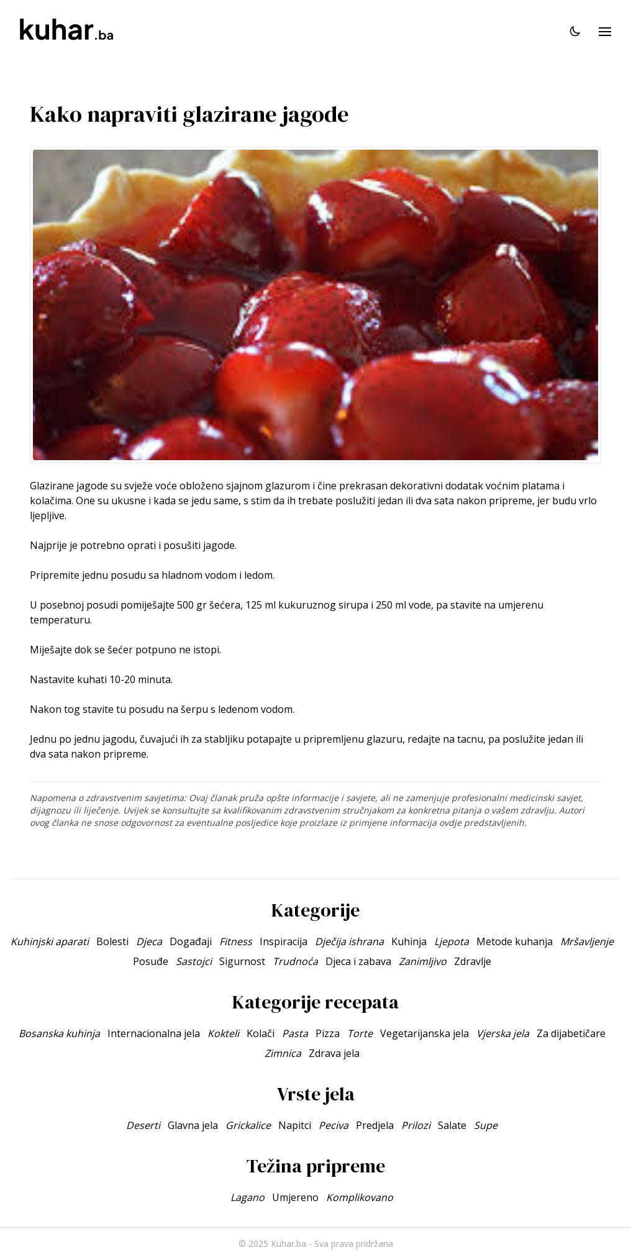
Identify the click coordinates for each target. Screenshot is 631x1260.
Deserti (143, 1125)
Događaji (191, 941)
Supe (485, 1125)
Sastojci (194, 961)
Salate (452, 1125)
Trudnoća (295, 961)
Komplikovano (359, 1197)
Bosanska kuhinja (59, 1033)
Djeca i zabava (358, 961)
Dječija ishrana (349, 941)
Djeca (149, 941)
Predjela (375, 1125)
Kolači (261, 1033)
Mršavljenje (587, 941)
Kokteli (223, 1033)
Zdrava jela (334, 1053)
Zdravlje (472, 961)
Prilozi (415, 1125)
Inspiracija (283, 941)
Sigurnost (242, 961)
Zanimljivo (423, 961)
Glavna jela (193, 1125)
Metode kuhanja (514, 941)
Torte (360, 1033)
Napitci (294, 1125)
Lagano (247, 1197)
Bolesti (112, 941)
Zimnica (283, 1053)
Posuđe (150, 961)
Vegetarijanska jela (424, 1033)
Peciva (333, 1125)
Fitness (235, 941)
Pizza (328, 1033)
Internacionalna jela (153, 1033)
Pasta (295, 1033)
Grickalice (248, 1125)
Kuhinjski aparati (50, 941)
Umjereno (295, 1197)
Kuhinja (409, 941)
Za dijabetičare (571, 1033)
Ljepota (451, 941)
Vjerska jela (502, 1033)
